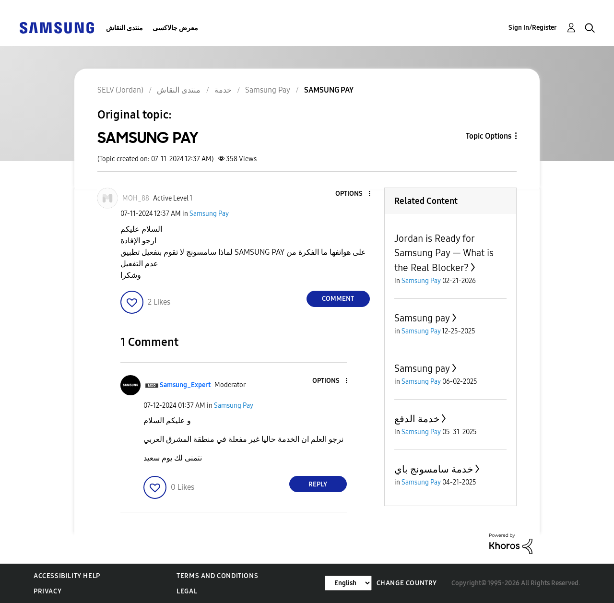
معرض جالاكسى (175, 28)
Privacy (47, 591)
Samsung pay (422, 318)
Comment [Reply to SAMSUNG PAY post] (338, 299)
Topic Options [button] (488, 136)
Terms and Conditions (217, 576)
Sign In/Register (532, 28)
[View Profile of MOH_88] (135, 198)
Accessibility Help (67, 576)
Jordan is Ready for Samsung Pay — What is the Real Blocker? (444, 253)
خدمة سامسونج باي (433, 469)
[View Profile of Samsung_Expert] (185, 385)
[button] (353, 194)
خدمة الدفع (416, 419)
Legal (187, 591)
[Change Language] (348, 583)
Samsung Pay (209, 214)
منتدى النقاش (124, 28)
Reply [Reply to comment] (317, 484)
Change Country (407, 583)
